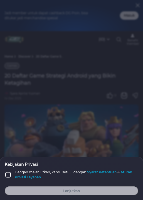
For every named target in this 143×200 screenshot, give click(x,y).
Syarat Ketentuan (102, 172)
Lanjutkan (71, 191)
